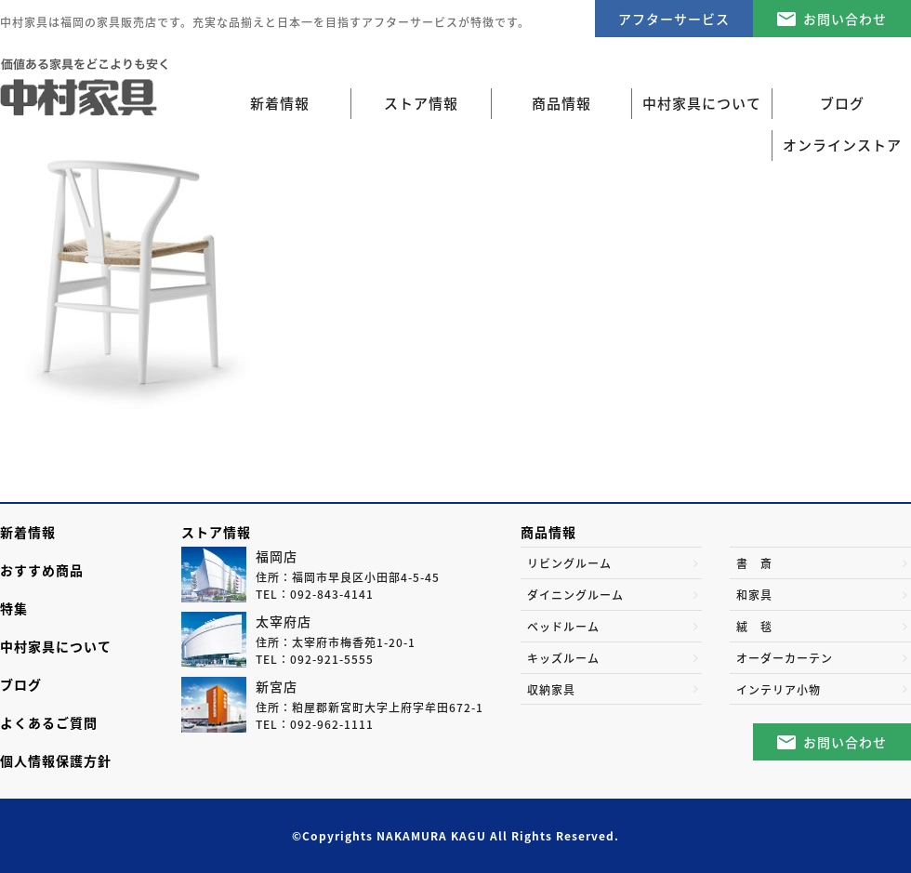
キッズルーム (563, 658)
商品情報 (548, 531)
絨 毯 (754, 626)
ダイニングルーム (575, 595)
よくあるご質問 (49, 722)
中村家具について (56, 646)
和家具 (754, 595)
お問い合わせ (845, 18)
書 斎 (754, 563)
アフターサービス (674, 18)
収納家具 (551, 689)
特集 (14, 608)
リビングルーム (569, 563)
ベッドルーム (563, 626)
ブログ (21, 684)
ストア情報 (216, 531)
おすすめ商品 (42, 570)
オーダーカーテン (784, 658)
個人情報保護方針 (56, 760)
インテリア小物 (778, 689)
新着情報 (280, 103)
